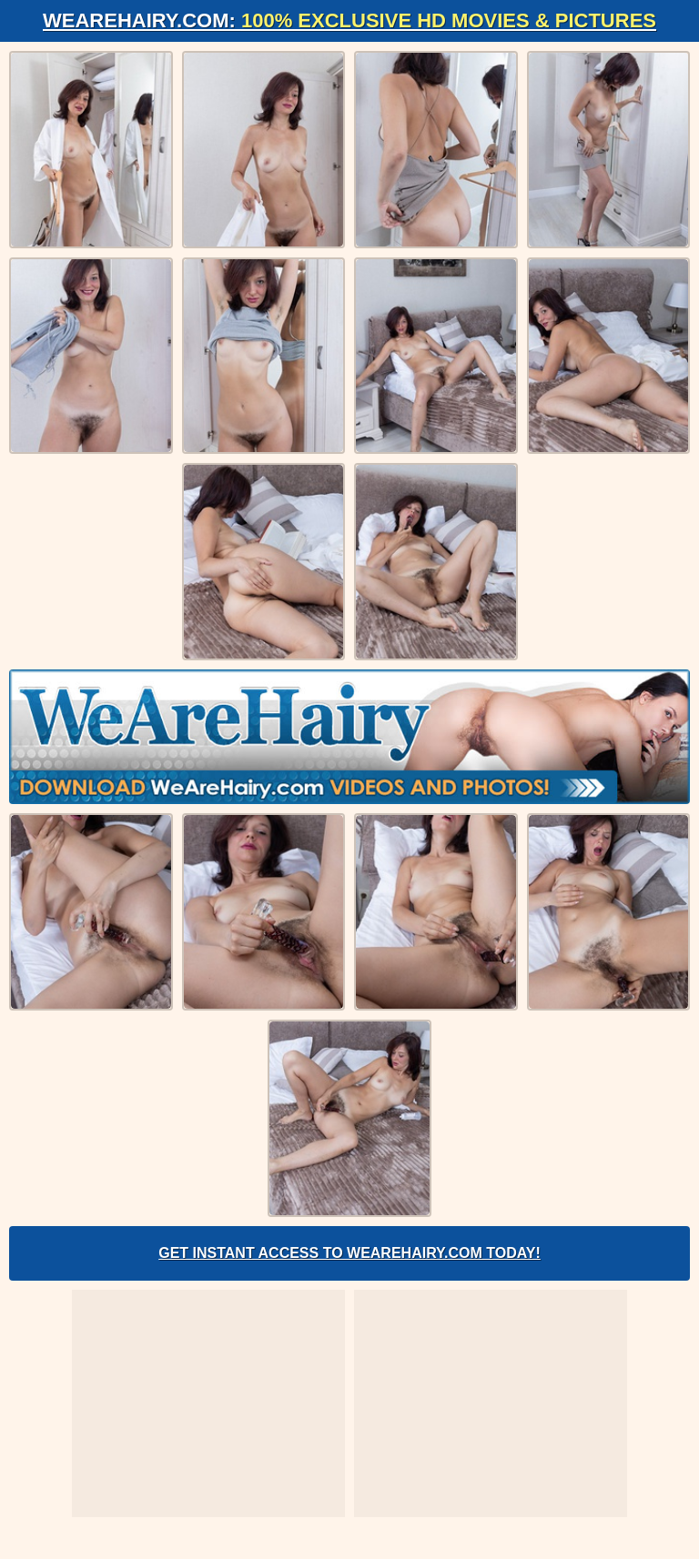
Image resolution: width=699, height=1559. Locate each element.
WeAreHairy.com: (349, 20)
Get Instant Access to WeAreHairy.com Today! (349, 1253)
